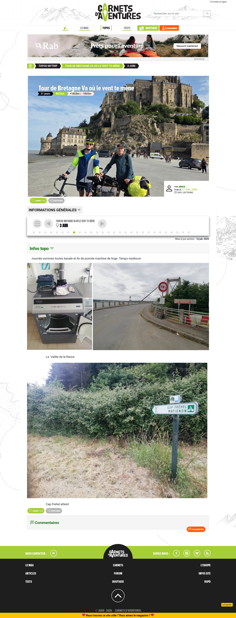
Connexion (171, 28)
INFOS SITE (205, 573)
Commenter (196, 529)
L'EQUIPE (206, 565)
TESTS (127, 28)
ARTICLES (30, 573)
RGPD (207, 581)
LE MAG (84, 28)
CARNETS (118, 565)
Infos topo (42, 248)
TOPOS (106, 28)
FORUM (118, 573)
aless (182, 186)
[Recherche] (178, 13)
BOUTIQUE (151, 28)
